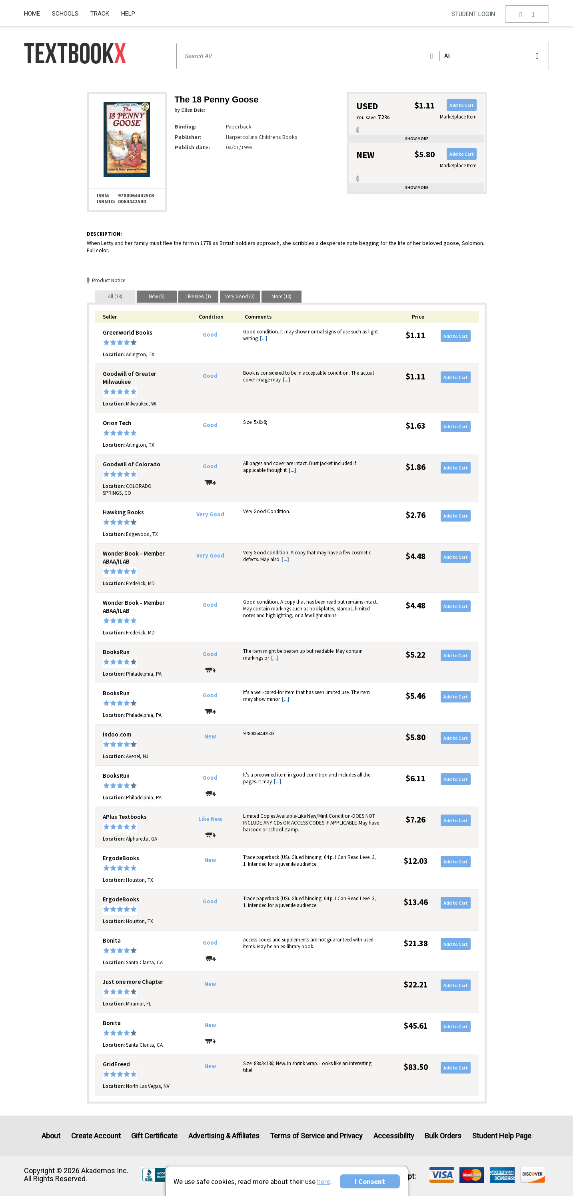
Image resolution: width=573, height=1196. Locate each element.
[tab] (115, 296)
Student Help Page (501, 1136)
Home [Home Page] (32, 13)
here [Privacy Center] (323, 1181)
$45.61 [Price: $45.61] (416, 1025)
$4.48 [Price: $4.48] (415, 556)
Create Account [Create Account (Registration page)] (96, 1136)
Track (99, 13)
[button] (527, 14)
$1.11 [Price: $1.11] (415, 335)
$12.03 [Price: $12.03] (416, 860)
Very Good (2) (240, 296)
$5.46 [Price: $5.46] (415, 695)
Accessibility (393, 1136)
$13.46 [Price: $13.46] (416, 902)
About (51, 1136)
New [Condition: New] (210, 736)
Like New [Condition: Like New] (210, 819)
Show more (416, 138)
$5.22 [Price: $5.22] (415, 654)
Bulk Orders (443, 1136)
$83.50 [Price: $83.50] (416, 1067)
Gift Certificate (154, 1136)
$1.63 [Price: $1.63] (415, 425)
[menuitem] (35, 11)
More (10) (281, 296)
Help (128, 13)
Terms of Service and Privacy (316, 1136)
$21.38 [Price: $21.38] (416, 943)
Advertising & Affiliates (224, 1136)
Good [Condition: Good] (210, 334)
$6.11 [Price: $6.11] (415, 778)
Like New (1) (198, 296)
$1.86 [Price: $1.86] (415, 467)
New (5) (157, 296)
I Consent (370, 1181)
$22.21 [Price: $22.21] (416, 984)
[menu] (527, 14)
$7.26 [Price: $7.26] (415, 819)
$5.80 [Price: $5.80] (415, 737)
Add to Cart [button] (461, 105)
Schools (65, 13)
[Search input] (362, 56)
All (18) (115, 296)
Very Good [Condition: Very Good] (210, 514)
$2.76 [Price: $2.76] (415, 515)
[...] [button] (264, 338)
